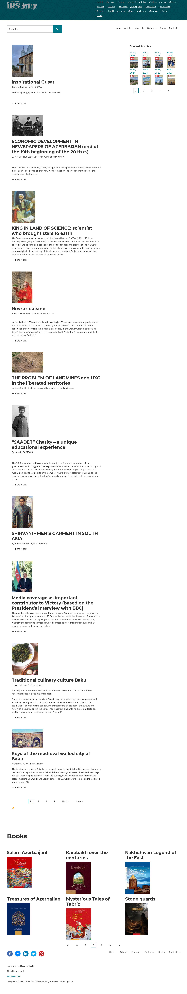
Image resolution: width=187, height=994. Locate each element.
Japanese (123, 6)
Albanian (142, 11)
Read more (21, 103)
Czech (173, 2)
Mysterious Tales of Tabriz (88, 901)
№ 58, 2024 (133, 71)
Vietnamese (165, 6)
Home (118, 28)
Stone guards (140, 899)
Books (162, 28)
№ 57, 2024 (145, 71)
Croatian (154, 11)
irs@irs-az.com (13, 976)
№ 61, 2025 (145, 54)
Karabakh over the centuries (87, 855)
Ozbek (99, 15)
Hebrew (121, 11)
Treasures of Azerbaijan (34, 899)
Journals (139, 28)
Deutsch (132, 2)
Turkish (153, 2)
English (100, 2)
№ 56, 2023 (158, 71)
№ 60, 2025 (158, 54)
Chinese (111, 6)
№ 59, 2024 (170, 54)
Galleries (151, 28)
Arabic (163, 2)
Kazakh (111, 11)
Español (100, 6)
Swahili (165, 11)
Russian (110, 2)
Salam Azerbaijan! (27, 852)
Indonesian (151, 6)
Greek (132, 11)
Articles (128, 28)
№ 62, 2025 (133, 54)
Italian (143, 2)
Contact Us (174, 28)
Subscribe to (13, 808)
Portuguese (136, 6)
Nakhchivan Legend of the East (150, 855)
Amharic (100, 11)
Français (121, 2)
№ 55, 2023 (170, 71)
